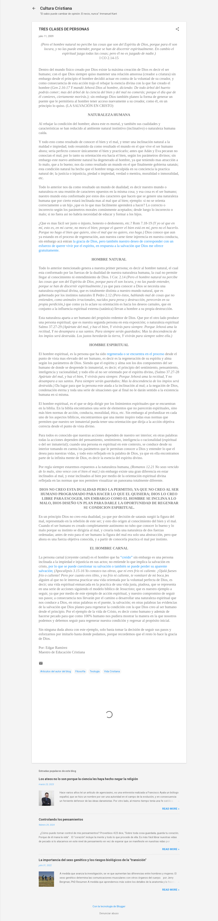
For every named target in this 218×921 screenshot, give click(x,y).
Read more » (170, 808)
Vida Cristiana (112, 671)
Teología (95, 671)
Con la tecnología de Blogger (109, 906)
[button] (177, 29)
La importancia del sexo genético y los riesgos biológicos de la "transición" (92, 860)
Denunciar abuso (109, 913)
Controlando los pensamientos (61, 819)
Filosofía (80, 671)
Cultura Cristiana (56, 8)
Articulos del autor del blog (55, 671)
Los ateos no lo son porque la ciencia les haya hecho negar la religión (88, 779)
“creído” (126, 557)
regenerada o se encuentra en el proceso (135, 354)
